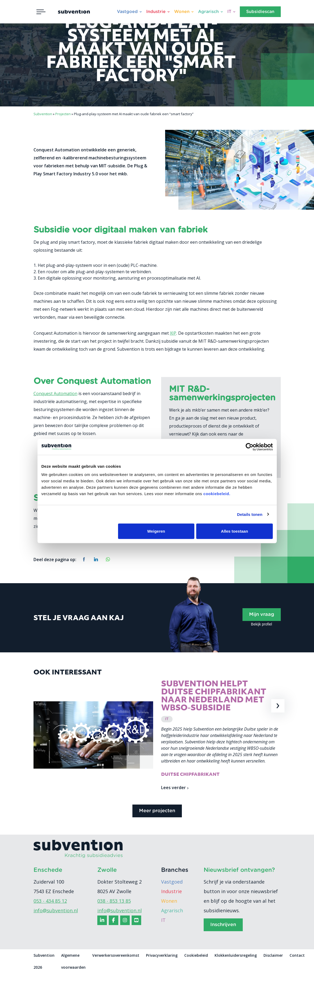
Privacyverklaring (162, 964)
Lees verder (175, 789)
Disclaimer (273, 964)
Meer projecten (157, 819)
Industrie (156, 12)
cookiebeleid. (217, 493)
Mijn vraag (261, 614)
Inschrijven (223, 933)
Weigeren (156, 531)
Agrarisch (208, 12)
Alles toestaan (234, 531)
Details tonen (249, 514)
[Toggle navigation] (41, 11)
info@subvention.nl (56, 919)
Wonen (182, 12)
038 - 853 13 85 (114, 909)
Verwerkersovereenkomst (115, 964)
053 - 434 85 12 (50, 909)
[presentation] (278, 705)
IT (229, 12)
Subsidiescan (260, 12)
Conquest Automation (55, 393)
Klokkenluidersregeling (236, 964)
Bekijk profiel (261, 624)
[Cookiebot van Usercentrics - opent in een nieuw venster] (249, 447)
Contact (297, 964)
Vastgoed (127, 12)
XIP (173, 333)
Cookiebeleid (196, 964)
